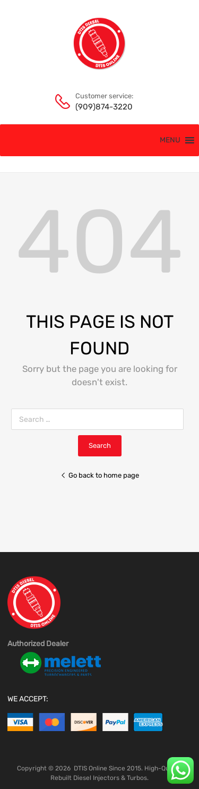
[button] (170, 140)
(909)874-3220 (101, 107)
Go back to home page (99, 475)
